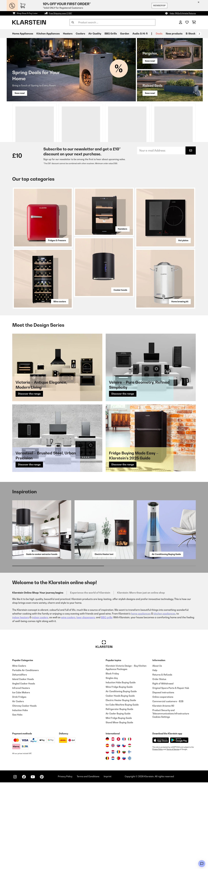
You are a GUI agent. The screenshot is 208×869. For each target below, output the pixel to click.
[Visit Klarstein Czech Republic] (124, 832)
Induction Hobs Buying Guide (121, 769)
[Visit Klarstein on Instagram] (15, 863)
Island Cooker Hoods (23, 765)
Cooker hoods (120, 376)
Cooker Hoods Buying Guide (120, 782)
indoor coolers (40, 704)
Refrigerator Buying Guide (119, 795)
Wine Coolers (19, 752)
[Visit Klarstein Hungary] (129, 832)
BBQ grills (106, 704)
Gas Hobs (17, 801)
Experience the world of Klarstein (90, 679)
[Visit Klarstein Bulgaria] (124, 838)
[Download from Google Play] (179, 827)
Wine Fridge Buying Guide (119, 773)
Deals (159, 33)
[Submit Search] (73, 22)
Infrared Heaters (21, 774)
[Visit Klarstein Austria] (113, 825)
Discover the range (29, 480)
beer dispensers (85, 704)
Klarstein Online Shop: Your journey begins (37, 679)
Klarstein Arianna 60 (163, 792)
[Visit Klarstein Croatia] (113, 838)
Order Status (159, 765)
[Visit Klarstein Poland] (107, 838)
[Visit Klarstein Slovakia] (118, 832)
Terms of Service (173, 836)
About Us (157, 752)
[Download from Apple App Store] (160, 827)
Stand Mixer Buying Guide (119, 809)
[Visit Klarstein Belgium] (107, 845)
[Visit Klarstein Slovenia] (124, 845)
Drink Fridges (19, 783)
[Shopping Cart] (194, 22)
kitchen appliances (164, 700)
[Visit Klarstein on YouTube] (33, 863)
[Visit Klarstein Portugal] (118, 845)
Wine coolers (59, 388)
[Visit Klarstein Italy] (129, 825)
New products (174, 33)
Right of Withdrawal (163, 770)
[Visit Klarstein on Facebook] (24, 863)
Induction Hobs (20, 796)
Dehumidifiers (19, 761)
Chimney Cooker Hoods (24, 792)
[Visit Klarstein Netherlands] (113, 845)
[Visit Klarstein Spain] (107, 832)
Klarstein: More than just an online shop (141, 679)
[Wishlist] (187, 22)
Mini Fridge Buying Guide (119, 804)
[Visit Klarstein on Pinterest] (41, 863)
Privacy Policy (157, 836)
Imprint (107, 863)
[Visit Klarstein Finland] (129, 838)
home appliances (141, 700)
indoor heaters (20, 704)
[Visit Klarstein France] (124, 825)
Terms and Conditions (88, 863)
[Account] (180, 22)
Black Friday (112, 760)
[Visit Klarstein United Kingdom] (113, 832)
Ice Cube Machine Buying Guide (122, 791)
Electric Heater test (104, 641)
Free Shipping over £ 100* (60, 13)
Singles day (112, 764)
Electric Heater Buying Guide (121, 786)
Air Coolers (18, 788)
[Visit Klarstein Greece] (129, 845)
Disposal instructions (163, 779)
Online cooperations (162, 783)
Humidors (122, 315)
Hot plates (183, 327)
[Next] (199, 34)
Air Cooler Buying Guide (118, 800)
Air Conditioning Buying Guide (166, 641)
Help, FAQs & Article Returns (183, 13)
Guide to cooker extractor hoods (41, 641)
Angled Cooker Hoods (23, 770)
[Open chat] (201, 863)
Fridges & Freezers (57, 327)
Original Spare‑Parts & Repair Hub (170, 774)
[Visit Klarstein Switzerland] (118, 825)
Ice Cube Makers (21, 779)
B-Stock (190, 33)
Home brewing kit (179, 388)
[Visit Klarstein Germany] (107, 825)
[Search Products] (112, 22)
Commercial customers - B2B (167, 788)
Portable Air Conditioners (25, 756)
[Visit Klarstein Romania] (118, 838)
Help (154, 756)
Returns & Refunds (162, 761)
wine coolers (68, 704)
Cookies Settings (161, 803)
